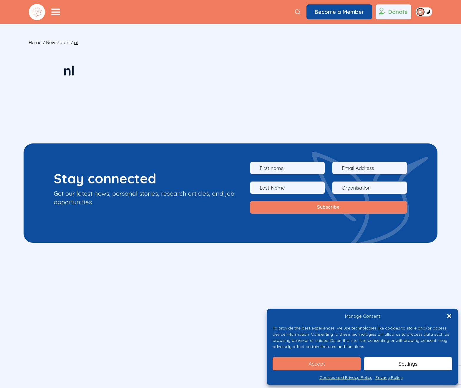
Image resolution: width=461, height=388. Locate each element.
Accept (317, 363)
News (140, 332)
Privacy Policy (389, 377)
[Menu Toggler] (56, 12)
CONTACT (167, 332)
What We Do (71, 332)
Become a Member (339, 11)
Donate (392, 12)
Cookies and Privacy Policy (345, 377)
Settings (408, 363)
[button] (449, 316)
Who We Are (110, 332)
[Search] (297, 12)
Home (35, 42)
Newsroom (57, 42)
